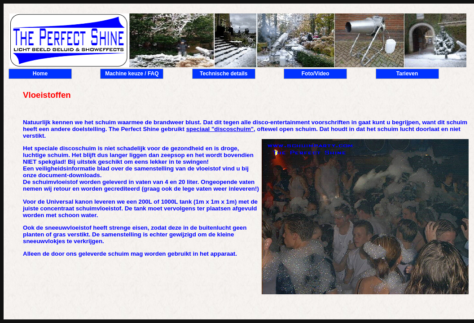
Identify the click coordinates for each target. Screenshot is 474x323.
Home (40, 73)
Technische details (223, 73)
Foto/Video (315, 73)
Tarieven (407, 73)
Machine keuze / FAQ (131, 73)
